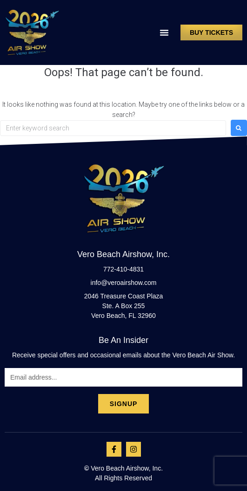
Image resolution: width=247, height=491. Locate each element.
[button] (164, 32)
